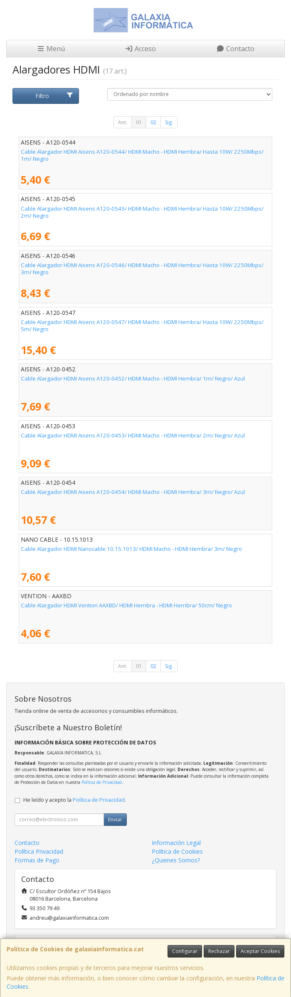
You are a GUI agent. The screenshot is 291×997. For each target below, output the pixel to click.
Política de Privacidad (101, 782)
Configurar (184, 951)
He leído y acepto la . (74, 799)
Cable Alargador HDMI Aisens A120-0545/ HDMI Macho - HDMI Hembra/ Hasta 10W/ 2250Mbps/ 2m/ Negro (142, 212)
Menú (51, 48)
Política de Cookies (177, 851)
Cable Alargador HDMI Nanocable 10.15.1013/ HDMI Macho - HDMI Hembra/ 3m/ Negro (131, 549)
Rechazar (219, 951)
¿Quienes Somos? (176, 860)
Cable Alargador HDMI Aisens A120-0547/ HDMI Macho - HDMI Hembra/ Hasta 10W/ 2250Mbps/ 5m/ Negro (142, 325)
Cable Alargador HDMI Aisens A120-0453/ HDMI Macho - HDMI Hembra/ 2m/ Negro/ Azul (133, 435)
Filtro (54, 96)
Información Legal (176, 843)
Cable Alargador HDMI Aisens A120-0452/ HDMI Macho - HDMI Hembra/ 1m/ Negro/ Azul (133, 378)
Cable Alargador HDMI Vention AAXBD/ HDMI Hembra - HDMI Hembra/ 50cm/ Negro (126, 605)
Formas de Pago (37, 860)
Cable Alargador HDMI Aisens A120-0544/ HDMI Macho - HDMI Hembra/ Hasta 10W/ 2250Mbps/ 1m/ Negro (142, 155)
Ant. (122, 122)
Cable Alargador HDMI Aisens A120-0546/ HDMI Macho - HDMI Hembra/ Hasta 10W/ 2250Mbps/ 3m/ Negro (142, 268)
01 (139, 122)
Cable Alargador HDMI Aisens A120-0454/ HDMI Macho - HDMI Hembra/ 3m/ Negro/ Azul (133, 492)
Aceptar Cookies (260, 951)
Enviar (115, 819)
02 (153, 122)
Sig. (169, 122)
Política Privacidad (39, 851)
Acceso (140, 48)
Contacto (235, 48)
